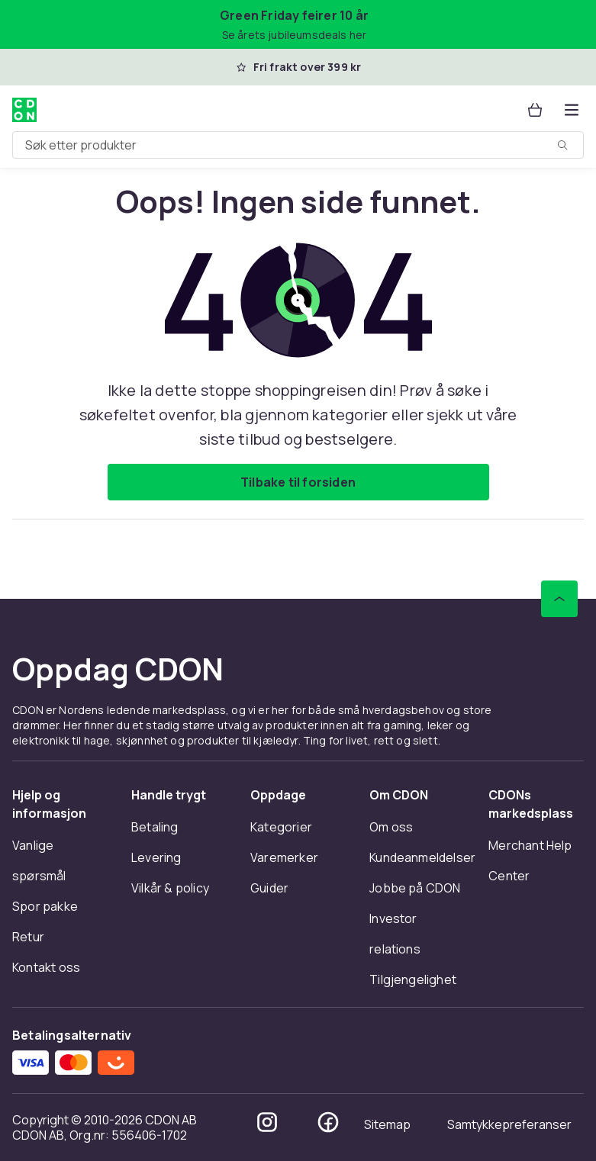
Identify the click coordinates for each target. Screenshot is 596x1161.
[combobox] (298, 145)
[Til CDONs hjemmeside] (24, 110)
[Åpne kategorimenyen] (571, 110)
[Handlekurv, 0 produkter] (535, 110)
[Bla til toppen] (559, 598)
